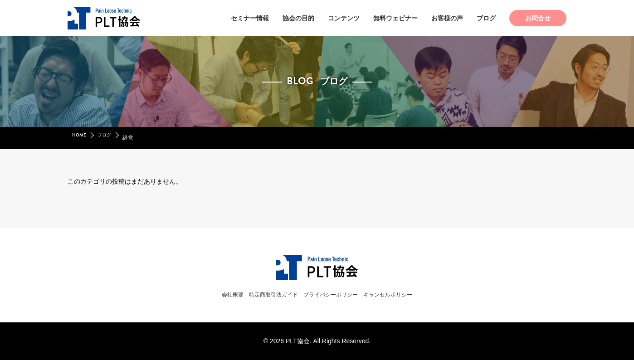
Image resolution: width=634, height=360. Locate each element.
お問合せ (538, 18)
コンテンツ (344, 18)
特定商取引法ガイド (264, 294)
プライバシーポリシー (334, 294)
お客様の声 (447, 18)
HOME (80, 138)
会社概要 (214, 294)
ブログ (486, 18)
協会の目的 (298, 18)
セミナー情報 (250, 18)
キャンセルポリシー (403, 294)
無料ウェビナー (395, 18)
